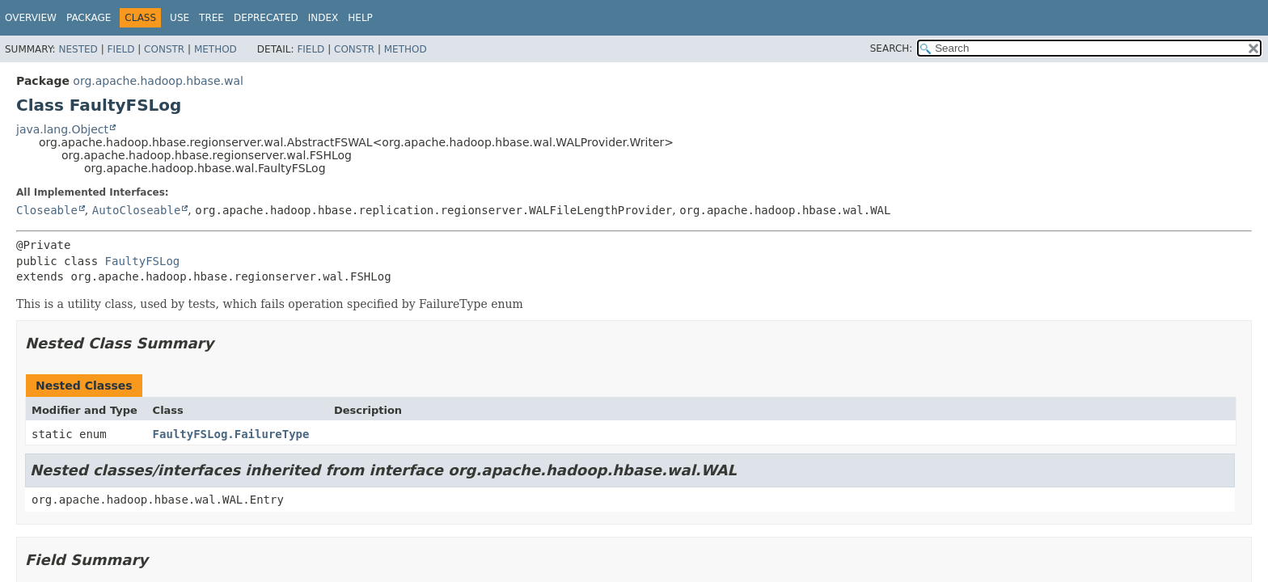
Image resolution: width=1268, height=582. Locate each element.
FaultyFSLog (142, 261)
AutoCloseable (136, 210)
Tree (211, 17)
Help (360, 17)
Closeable (47, 210)
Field (120, 49)
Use (179, 17)
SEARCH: (891, 48)
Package (88, 17)
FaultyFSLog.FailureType (231, 434)
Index (323, 17)
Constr (164, 49)
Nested (77, 49)
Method (215, 49)
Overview (31, 17)
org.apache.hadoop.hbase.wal (158, 80)
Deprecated (266, 17)
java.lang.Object (62, 129)
